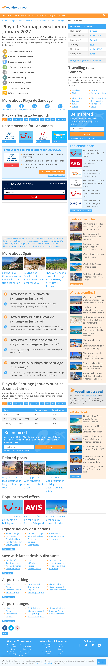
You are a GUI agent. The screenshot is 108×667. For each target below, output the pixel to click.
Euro (92, 44)
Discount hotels (13, 570)
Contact (12, 648)
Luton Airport (34, 585)
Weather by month (21, 110)
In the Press (23, 656)
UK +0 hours (95, 35)
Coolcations (54, 535)
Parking (48, 653)
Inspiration (41, 15)
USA (59, 655)
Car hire (75, 101)
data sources (55, 247)
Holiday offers (12, 561)
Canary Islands (30, 21)
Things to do (96, 104)
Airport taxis (77, 98)
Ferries (75, 106)
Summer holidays (35, 535)
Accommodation (98, 93)
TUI (29, 561)
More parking (8, 598)
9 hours (93, 31)
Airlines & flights (13, 567)
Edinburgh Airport (36, 594)
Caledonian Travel (57, 567)
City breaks (11, 537)
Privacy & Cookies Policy (44, 663)
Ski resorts (54, 540)
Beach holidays (12, 535)
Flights (75, 93)
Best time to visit (8, 110)
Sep (47, 120)
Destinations (20, 15)
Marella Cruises (34, 570)
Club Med (53, 570)
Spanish (93, 40)
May (26, 120)
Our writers (27, 648)
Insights (53, 15)
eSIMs (74, 104)
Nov (58, 120)
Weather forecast (34, 110)
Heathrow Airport (36, 618)
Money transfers (98, 98)
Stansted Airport (13, 591)
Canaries (61, 646)
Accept (101, 662)
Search (62, 15)
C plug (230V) (96, 49)
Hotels (94, 90)
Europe (12, 21)
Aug (42, 120)
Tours (93, 106)
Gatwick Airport (56, 585)
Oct (53, 120)
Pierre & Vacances (57, 564)
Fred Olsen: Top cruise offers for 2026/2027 (32, 151)
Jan (4, 120)
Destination (8, 190)
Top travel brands (14, 564)
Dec (63, 120)
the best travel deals (91, 396)
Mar (15, 120)
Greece (60, 648)
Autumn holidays (35, 537)
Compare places (56, 537)
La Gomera (43, 21)
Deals (31, 15)
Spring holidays (13, 546)
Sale (11, 166)
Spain (20, 21)
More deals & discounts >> (81, 211)
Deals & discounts (60, 110)
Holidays (76, 90)
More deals (7, 574)
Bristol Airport (12, 594)
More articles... (76, 284)
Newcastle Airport (57, 591)
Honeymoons (33, 546)
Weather (7, 15)
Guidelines (27, 650)
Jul (36, 120)
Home (4, 21)
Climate (48, 655)
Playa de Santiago (57, 21)
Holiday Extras (55, 561)
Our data (26, 646)
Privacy (12, 650)
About (11, 646)
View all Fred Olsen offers (56, 177)
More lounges (8, 622)
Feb (10, 120)
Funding (26, 653)
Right (92, 53)
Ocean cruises (97, 101)
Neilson (31, 567)
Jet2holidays (33, 564)
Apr (20, 120)
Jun (31, 120)
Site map (12, 655)
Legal (11, 653)
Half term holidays (14, 543)
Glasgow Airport (56, 588)
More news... (75, 476)
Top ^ (5, 635)
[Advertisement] (68, 6)
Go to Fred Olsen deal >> (52, 173)
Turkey (60, 653)
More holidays (8, 550)
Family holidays (13, 540)
